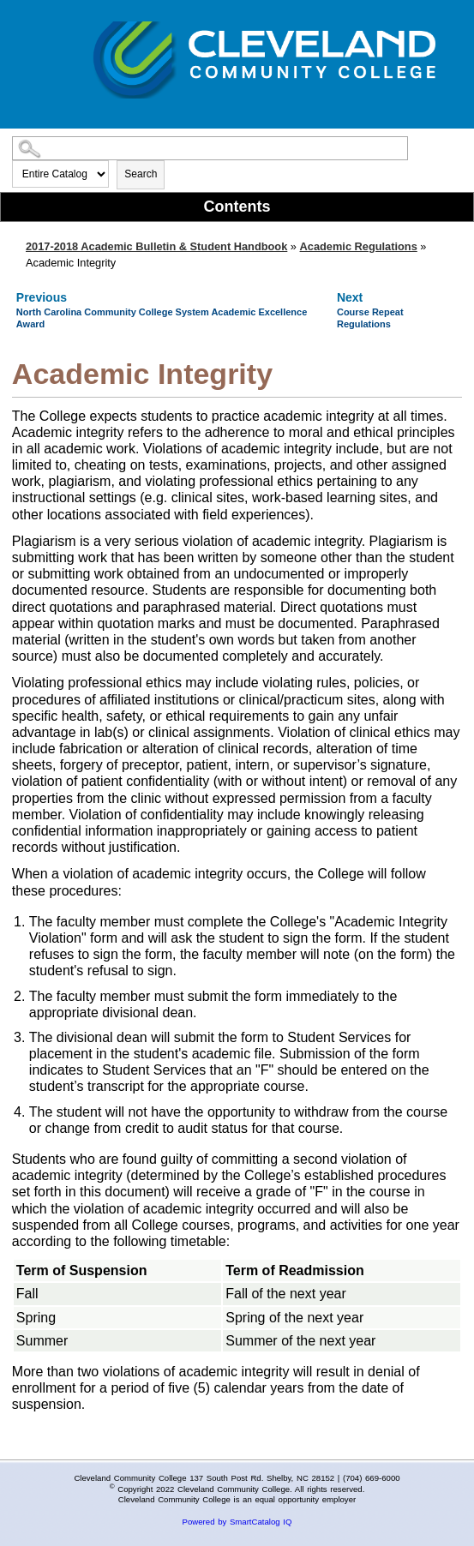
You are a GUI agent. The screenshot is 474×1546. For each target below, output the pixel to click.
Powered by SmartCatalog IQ (237, 1521)
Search (140, 174)
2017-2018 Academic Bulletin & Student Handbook (156, 246)
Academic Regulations (358, 246)
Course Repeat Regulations (370, 317)
